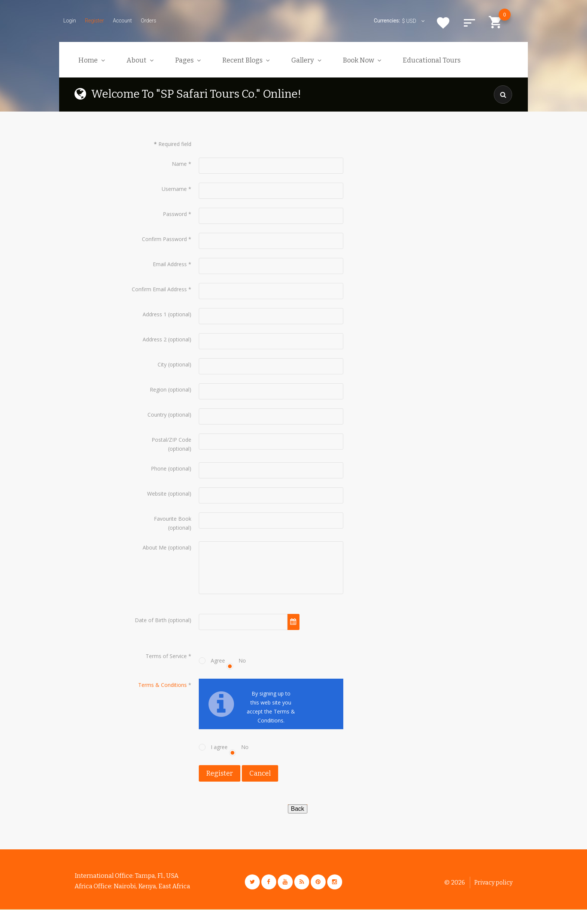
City (162, 364)
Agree (218, 660)
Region (158, 389)
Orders (148, 21)
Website (157, 493)
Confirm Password (166, 239)
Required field (172, 143)
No (242, 660)
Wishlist (443, 23)
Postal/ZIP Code (171, 439)
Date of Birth (151, 620)
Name (181, 163)
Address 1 (155, 314)
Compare (469, 23)
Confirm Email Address (161, 289)
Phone (159, 468)
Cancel (260, 774)
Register (94, 21)
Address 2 (155, 339)
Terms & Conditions (162, 685)
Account (122, 21)
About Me (155, 547)
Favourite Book (172, 518)
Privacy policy (493, 883)
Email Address (172, 264)
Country (157, 414)
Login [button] (69, 21)
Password (177, 213)
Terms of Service (168, 656)
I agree (219, 747)
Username (176, 188)
